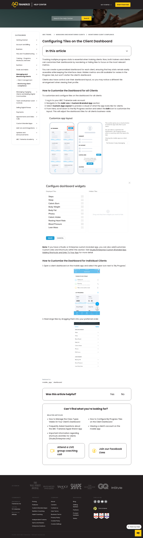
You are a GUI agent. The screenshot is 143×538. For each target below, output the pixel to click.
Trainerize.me (16, 504)
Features (35, 505)
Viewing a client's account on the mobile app (105, 427)
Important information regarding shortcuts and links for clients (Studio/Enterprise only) (64, 436)
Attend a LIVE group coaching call (64, 450)
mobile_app (47, 382)
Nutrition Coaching (38, 511)
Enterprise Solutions (38, 526)
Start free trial (123, 5)
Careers (53, 505)
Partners (76, 510)
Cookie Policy (55, 521)
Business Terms (56, 514)
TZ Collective (16, 509)
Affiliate (14, 514)
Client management (25, 80)
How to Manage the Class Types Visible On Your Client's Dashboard (64, 420)
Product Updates (76, 514)
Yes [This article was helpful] (112, 394)
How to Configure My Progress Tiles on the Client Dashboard (106, 420)
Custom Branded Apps (39, 508)
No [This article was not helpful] (122, 394)
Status (75, 518)
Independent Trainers (39, 520)
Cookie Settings (56, 524)
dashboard (58, 382)
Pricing (34, 502)
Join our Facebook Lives (107, 450)
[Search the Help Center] (67, 18)
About (53, 502)
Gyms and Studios (38, 523)
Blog (74, 502)
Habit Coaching (37, 514)
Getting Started (75, 506)
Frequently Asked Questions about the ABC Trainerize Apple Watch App (65, 427)
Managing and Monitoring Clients (70, 35)
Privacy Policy (55, 518)
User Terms (55, 511)
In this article (87, 51)
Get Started (106, 5)
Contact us (54, 508)
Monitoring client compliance (101, 35)
